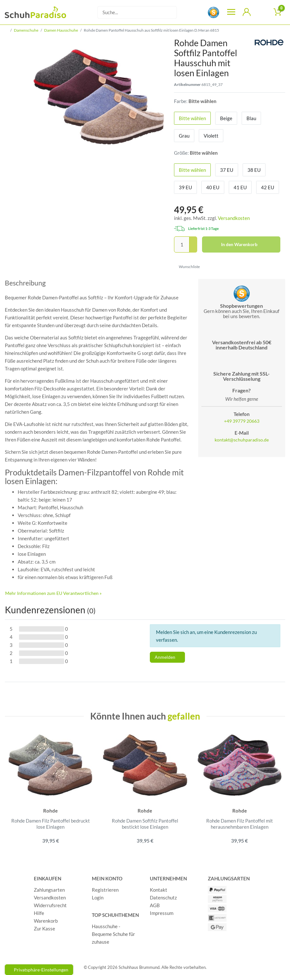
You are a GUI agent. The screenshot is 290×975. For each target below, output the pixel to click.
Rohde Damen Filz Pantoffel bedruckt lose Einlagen (50, 824)
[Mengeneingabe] (181, 244)
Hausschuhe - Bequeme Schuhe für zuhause (113, 934)
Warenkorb (46, 921)
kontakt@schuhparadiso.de (242, 439)
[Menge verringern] (193, 248)
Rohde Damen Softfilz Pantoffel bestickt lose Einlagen (145, 824)
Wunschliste (187, 266)
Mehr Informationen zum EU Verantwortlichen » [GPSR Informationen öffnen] (53, 593)
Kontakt (158, 890)
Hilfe (39, 913)
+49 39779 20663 (241, 421)
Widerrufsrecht (50, 905)
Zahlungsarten (49, 890)
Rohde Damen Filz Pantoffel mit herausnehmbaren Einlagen (239, 824)
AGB (155, 905)
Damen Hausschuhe (61, 30)
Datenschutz (163, 898)
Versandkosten (234, 218)
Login (97, 898)
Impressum (161, 913)
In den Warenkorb (248, 244)
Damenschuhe (26, 30)
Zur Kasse (44, 929)
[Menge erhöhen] (193, 240)
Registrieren (105, 890)
